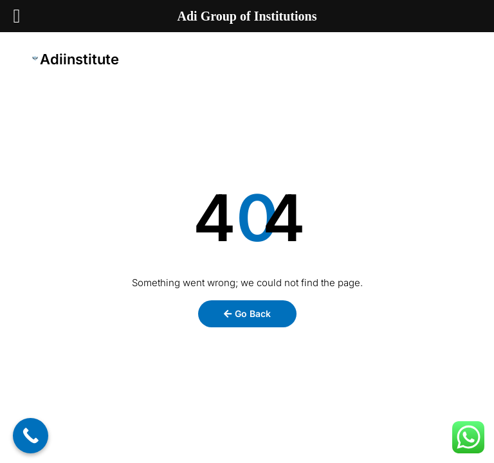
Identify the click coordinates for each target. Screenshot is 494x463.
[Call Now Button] (30, 435)
